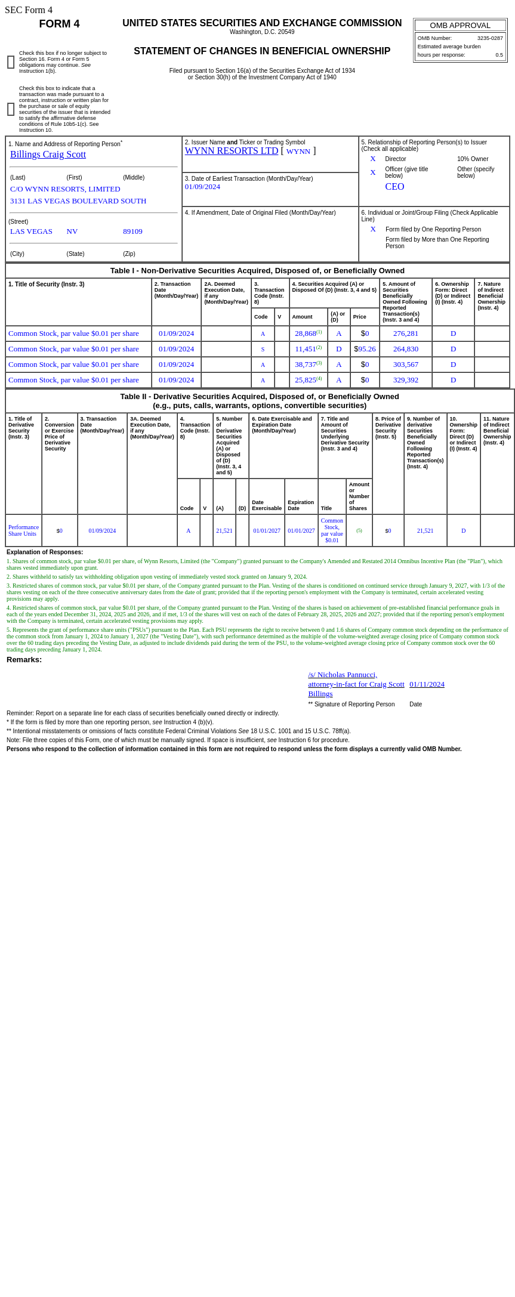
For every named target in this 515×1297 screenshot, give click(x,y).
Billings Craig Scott (48, 154)
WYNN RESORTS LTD (232, 151)
